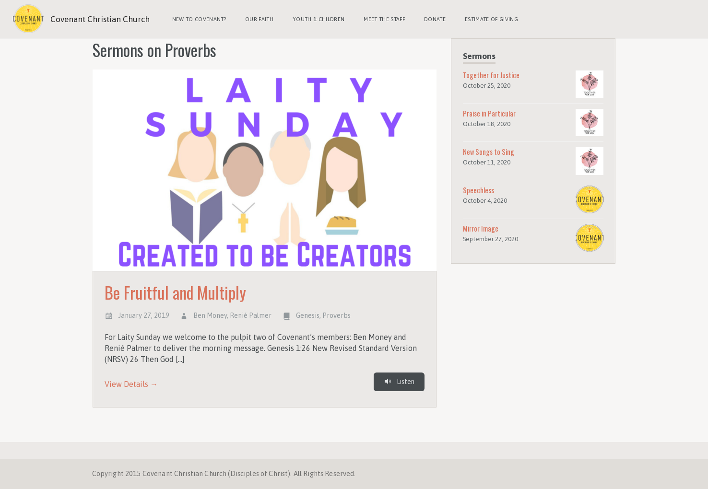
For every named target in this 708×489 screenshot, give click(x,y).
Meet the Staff (384, 19)
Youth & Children (318, 19)
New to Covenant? (199, 19)
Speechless (478, 190)
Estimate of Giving (491, 19)
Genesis (307, 315)
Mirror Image (480, 228)
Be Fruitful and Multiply (175, 292)
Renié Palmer (250, 315)
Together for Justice (491, 75)
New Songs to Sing (488, 152)
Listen (399, 381)
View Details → (131, 384)
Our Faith (259, 19)
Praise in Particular (489, 113)
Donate (435, 19)
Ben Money (210, 315)
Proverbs (336, 315)
